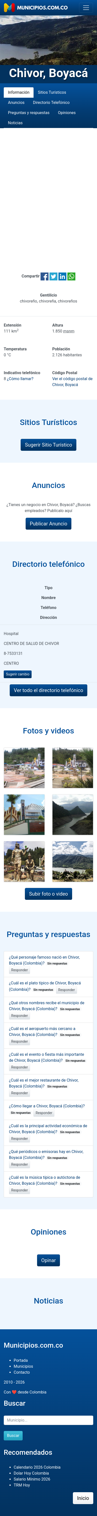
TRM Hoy (22, 1485)
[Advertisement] (48, 194)
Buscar (13, 1435)
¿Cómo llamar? (20, 378)
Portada (21, 1360)
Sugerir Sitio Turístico (48, 445)
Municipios (23, 1366)
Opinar (48, 1260)
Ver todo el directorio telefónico (48, 690)
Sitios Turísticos (52, 92)
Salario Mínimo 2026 (32, 1479)
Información (18, 92)
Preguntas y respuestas (28, 112)
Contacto (22, 1372)
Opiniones (67, 112)
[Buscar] (48, 1420)
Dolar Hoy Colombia (31, 1473)
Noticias (15, 123)
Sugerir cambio (17, 674)
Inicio (83, 1498)
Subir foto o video (48, 894)
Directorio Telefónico (51, 102)
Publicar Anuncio (48, 524)
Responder (19, 970)
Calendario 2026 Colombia (37, 1467)
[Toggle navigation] (86, 8)
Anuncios (16, 102)
